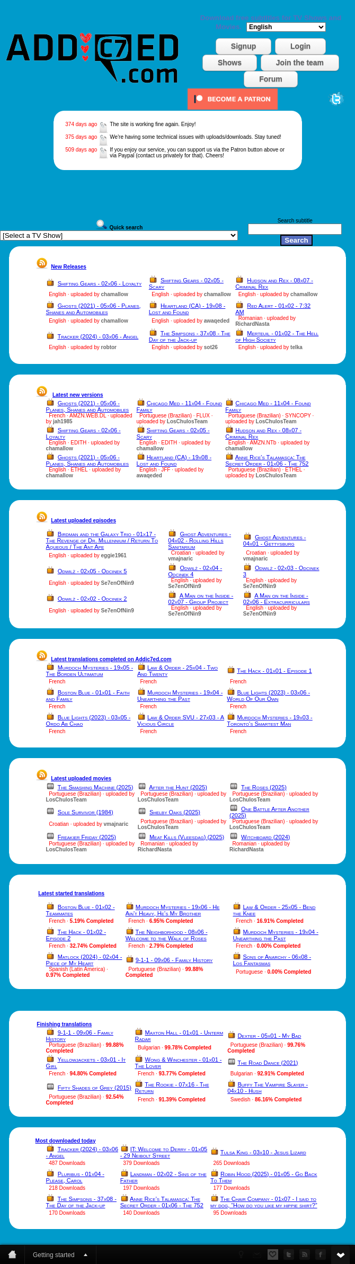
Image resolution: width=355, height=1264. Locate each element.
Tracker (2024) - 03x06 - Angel (98, 336)
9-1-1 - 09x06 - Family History (174, 960)
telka (296, 347)
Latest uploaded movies (81, 778)
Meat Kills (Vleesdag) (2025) (186, 837)
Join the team (300, 62)
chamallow (114, 294)
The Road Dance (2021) (267, 1063)
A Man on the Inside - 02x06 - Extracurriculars (276, 598)
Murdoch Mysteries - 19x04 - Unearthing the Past (180, 695)
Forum (270, 79)
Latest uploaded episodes (83, 520)
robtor (109, 347)
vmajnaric (180, 559)
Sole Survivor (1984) (85, 812)
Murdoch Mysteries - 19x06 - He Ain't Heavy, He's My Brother (173, 910)
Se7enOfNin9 (117, 583)
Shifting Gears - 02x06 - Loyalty (100, 283)
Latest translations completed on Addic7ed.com (111, 659)
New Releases (68, 267)
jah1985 (63, 421)
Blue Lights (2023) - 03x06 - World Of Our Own (268, 695)
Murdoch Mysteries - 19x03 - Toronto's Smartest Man (269, 720)
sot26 (211, 347)
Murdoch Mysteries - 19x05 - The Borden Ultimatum (89, 670)
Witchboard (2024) (265, 837)
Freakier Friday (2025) (87, 837)
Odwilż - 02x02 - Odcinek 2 (92, 598)
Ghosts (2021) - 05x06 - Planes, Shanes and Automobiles (93, 308)
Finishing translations (64, 1024)
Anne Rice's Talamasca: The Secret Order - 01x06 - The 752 (266, 460)
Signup (243, 46)
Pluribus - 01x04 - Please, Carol (75, 1177)
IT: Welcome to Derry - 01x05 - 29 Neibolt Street (164, 1152)
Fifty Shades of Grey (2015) (94, 1087)
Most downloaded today (66, 1141)
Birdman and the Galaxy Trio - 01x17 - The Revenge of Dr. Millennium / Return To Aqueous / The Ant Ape (102, 540)
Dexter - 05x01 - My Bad (269, 1035)
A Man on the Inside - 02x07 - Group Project (200, 598)
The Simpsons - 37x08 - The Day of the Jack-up (189, 336)
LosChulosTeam (187, 421)
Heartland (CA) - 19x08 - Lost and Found (187, 308)
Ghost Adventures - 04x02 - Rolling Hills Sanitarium (199, 540)
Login (300, 46)
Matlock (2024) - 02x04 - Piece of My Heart (84, 960)
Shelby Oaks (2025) (174, 812)
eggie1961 (114, 555)
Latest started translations (71, 893)
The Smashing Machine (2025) (96, 787)
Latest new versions (77, 395)
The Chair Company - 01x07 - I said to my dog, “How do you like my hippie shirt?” (263, 1202)
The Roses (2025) (264, 787)
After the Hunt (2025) (178, 787)
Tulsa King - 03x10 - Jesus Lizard (263, 1152)
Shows (230, 62)
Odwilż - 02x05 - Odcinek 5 (92, 571)
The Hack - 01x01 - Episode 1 (274, 670)
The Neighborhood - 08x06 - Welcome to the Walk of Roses (167, 935)
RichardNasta (252, 324)
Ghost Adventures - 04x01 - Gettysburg (274, 540)
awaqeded (216, 321)
